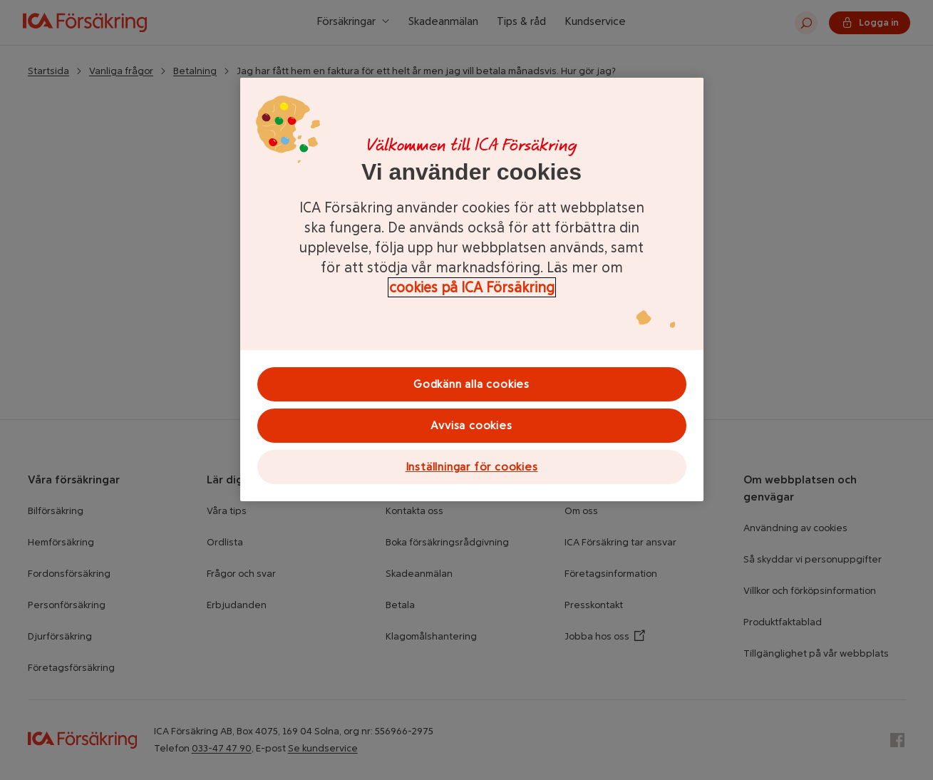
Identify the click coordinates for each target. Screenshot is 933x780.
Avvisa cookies (471, 425)
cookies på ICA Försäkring (472, 287)
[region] (471, 289)
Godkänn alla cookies (471, 384)
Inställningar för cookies (472, 466)
